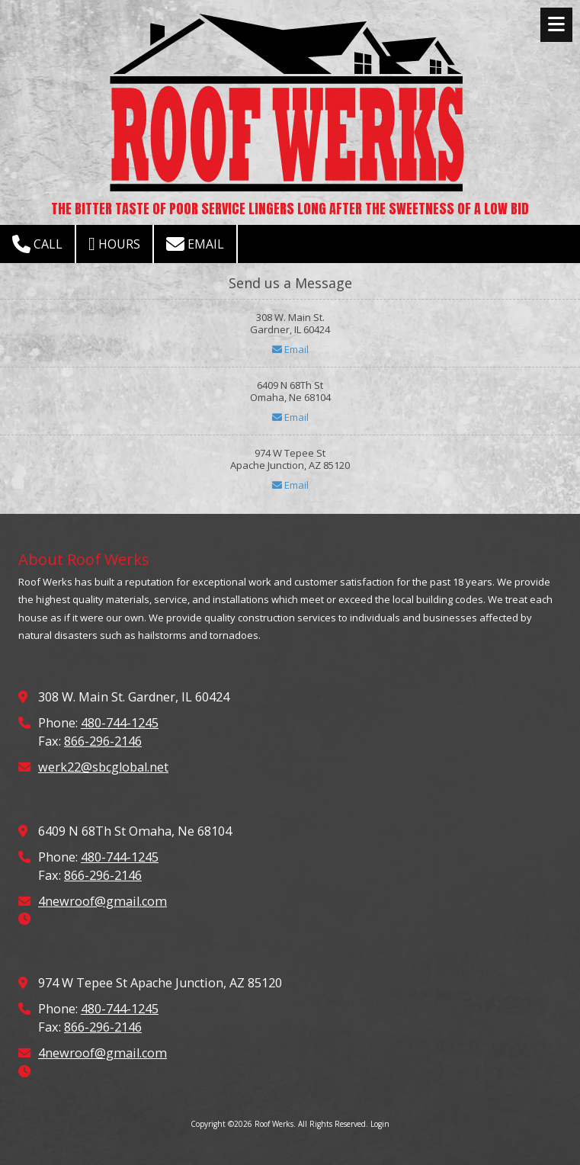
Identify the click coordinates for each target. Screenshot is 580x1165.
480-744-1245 (120, 722)
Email (195, 244)
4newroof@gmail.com (102, 901)
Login (379, 1123)
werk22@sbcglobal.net (103, 767)
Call (37, 244)
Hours (114, 244)
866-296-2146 (103, 741)
